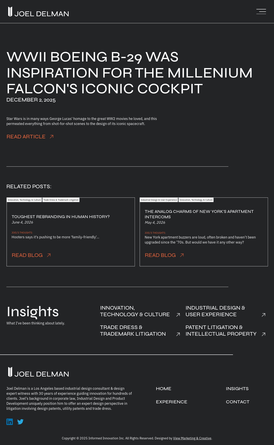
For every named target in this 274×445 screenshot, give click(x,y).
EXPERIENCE (171, 402)
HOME (163, 389)
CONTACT (238, 402)
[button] (261, 11)
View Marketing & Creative (192, 438)
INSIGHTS (237, 389)
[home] (38, 11)
